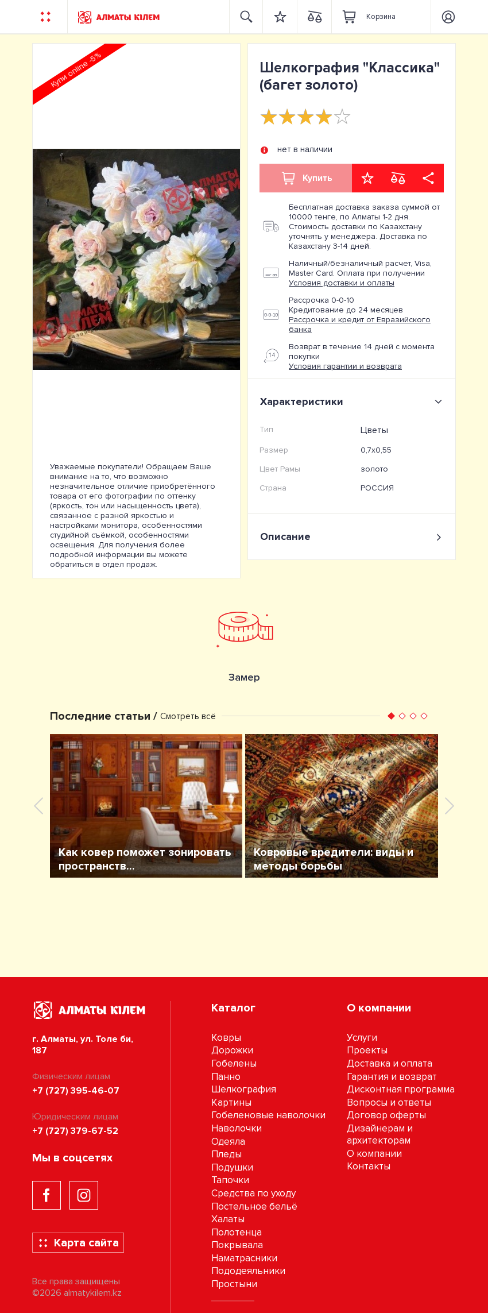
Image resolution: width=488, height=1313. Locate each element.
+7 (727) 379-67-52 (75, 1131)
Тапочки (230, 1180)
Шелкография (243, 1089)
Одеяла (228, 1142)
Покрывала (237, 1245)
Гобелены (234, 1063)
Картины (231, 1102)
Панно (226, 1077)
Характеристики (353, 401)
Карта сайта (78, 1243)
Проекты (367, 1050)
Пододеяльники (248, 1271)
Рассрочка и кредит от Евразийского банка (360, 324)
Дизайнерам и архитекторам (380, 1134)
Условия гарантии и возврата (345, 366)
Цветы (374, 430)
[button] (391, 716)
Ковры (226, 1038)
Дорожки (232, 1050)
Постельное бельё (254, 1206)
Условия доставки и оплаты (341, 283)
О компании (374, 1154)
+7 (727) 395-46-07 (75, 1090)
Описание (351, 536)
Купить (306, 178)
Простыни (234, 1284)
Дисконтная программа (401, 1089)
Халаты (228, 1219)
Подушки (232, 1167)
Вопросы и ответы (389, 1102)
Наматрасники (244, 1258)
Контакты (368, 1166)
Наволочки (236, 1128)
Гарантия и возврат (392, 1077)
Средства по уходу (253, 1193)
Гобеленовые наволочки (268, 1115)
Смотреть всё (188, 716)
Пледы (226, 1154)
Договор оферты (386, 1115)
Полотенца (236, 1232)
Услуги (362, 1038)
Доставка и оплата (389, 1063)
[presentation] (38, 805)
